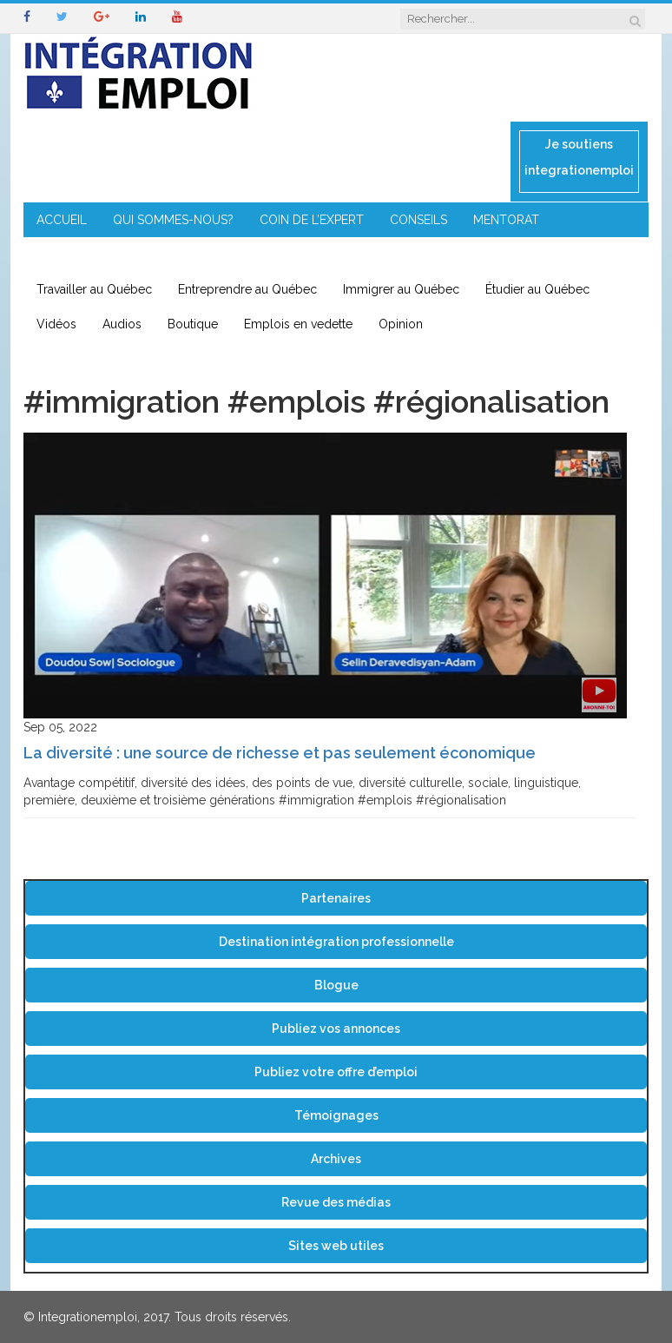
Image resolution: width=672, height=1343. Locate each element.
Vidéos (56, 324)
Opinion (401, 324)
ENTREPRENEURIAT (91, 254)
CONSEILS (418, 220)
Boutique (193, 324)
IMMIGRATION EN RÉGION (245, 254)
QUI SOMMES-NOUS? (173, 220)
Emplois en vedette (298, 324)
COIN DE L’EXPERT (312, 220)
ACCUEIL (61, 220)
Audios (122, 324)
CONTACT (374, 254)
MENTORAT (506, 220)
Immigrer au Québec (401, 289)
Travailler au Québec (94, 289)
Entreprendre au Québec (247, 289)
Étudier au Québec (537, 289)
